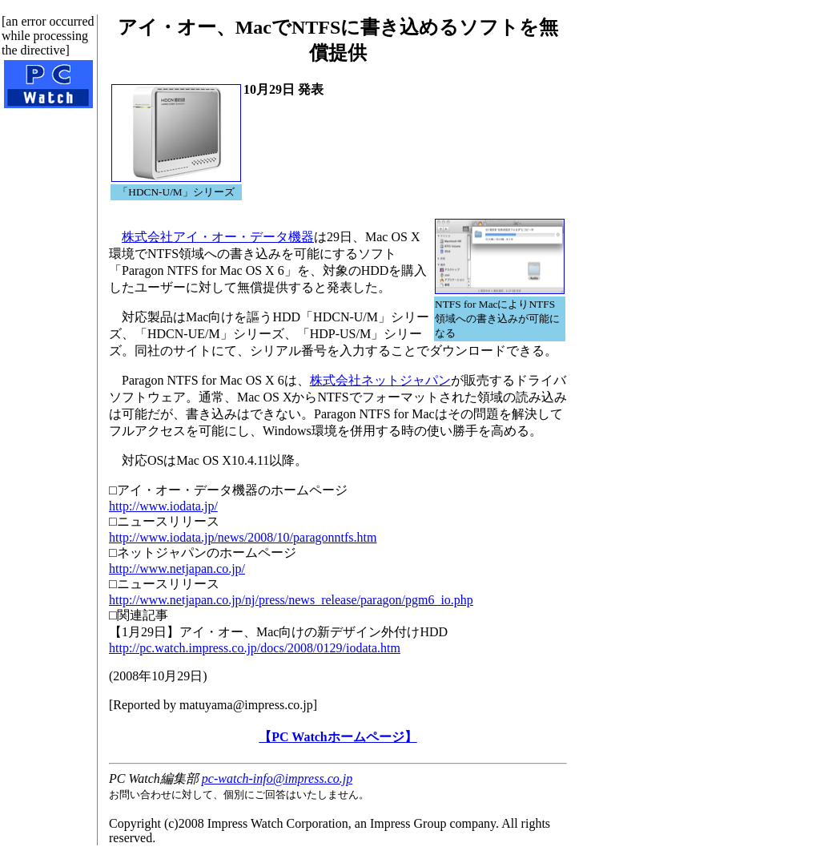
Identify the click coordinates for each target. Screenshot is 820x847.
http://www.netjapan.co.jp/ (177, 568)
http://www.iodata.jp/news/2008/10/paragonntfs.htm (242, 537)
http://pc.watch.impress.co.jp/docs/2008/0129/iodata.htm (254, 648)
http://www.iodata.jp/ (163, 506)
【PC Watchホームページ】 (337, 737)
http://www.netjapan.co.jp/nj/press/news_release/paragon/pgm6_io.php (291, 600)
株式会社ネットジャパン (380, 380)
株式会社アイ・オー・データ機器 (218, 237)
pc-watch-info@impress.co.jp (277, 778)
